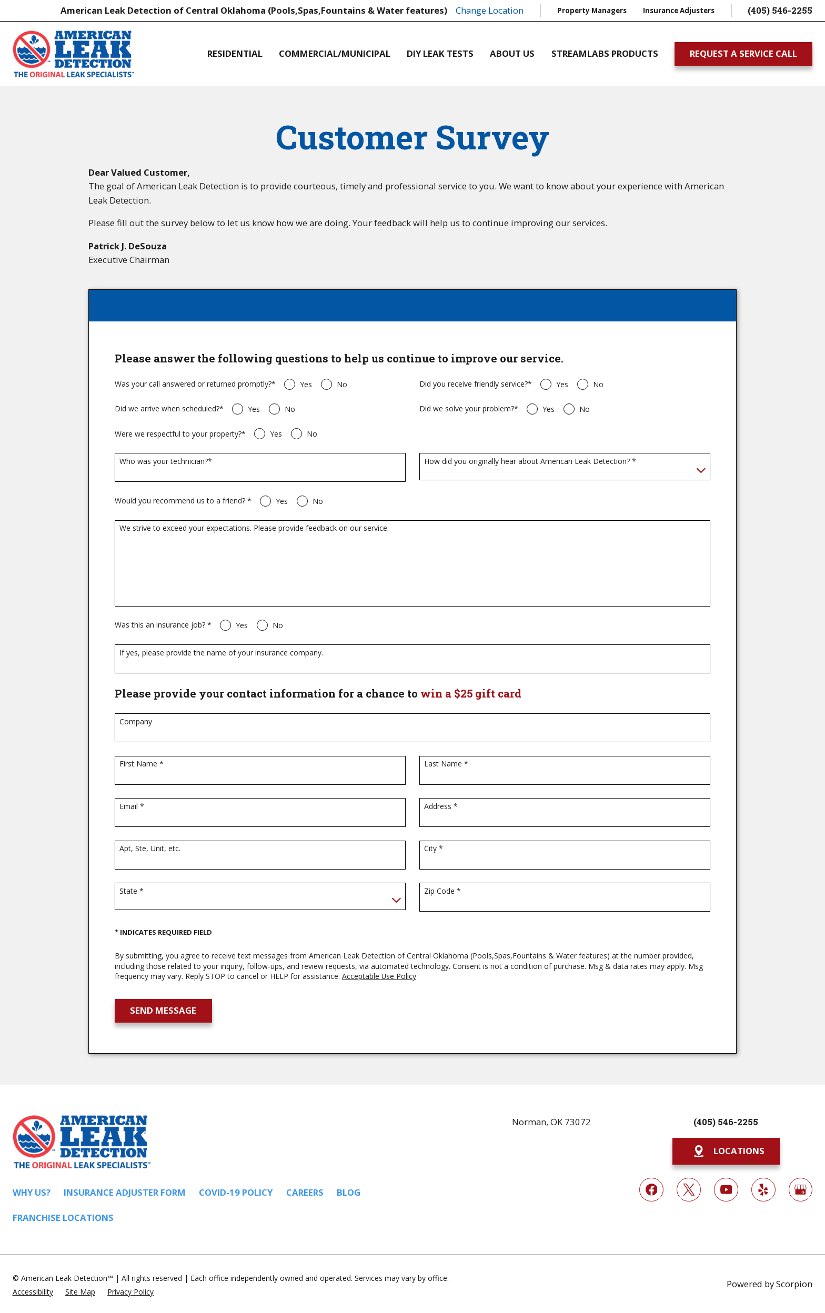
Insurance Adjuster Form (125, 1192)
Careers (305, 1192)
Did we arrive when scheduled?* (169, 409)
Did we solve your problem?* (468, 409)
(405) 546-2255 (780, 10)
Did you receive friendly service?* (475, 384)
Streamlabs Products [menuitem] (604, 53)
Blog (348, 1192)
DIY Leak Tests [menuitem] (440, 53)
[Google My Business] (800, 1189)
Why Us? (32, 1192)
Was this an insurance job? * (163, 625)
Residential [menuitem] (235, 53)
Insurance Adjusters (679, 10)
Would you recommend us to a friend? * (183, 501)
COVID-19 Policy (236, 1192)
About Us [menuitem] (512, 53)
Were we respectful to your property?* (180, 434)
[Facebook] (651, 1189)
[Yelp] (763, 1189)
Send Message (163, 1010)
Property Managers (592, 10)
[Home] (74, 54)
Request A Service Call (743, 53)
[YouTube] (726, 1189)
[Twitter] (688, 1189)
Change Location (490, 10)
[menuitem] (33, 1291)
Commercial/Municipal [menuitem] (334, 53)
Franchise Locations (63, 1217)
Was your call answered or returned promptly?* (195, 384)
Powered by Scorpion (769, 1284)
